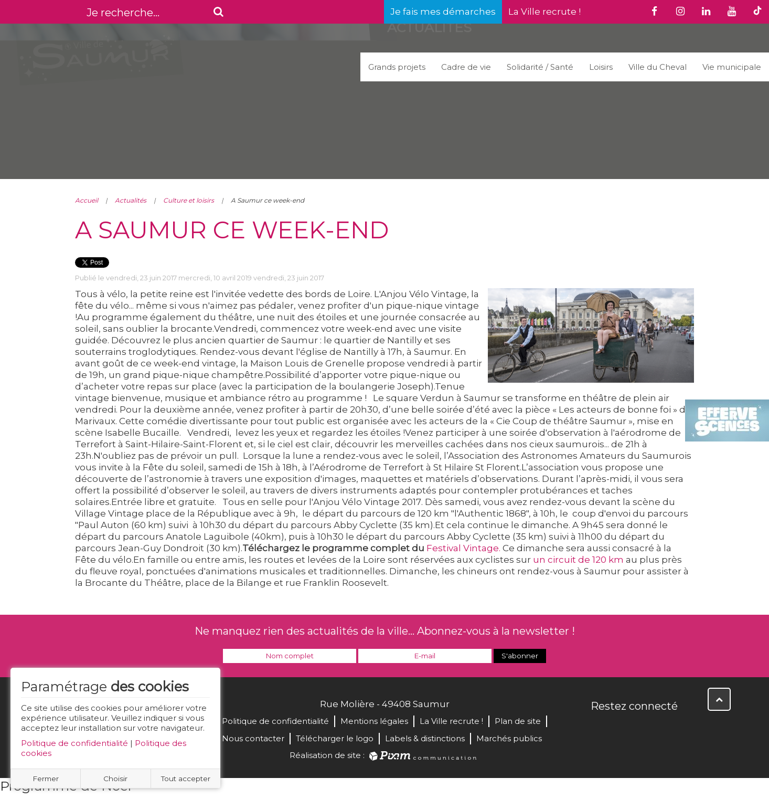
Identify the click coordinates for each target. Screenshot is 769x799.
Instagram (668, 728)
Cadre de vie (466, 67)
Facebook (599, 728)
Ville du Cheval (657, 67)
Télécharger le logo (334, 738)
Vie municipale (731, 67)
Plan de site (518, 721)
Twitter (622, 728)
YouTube (645, 728)
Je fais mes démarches (443, 11)
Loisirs (601, 67)
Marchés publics (509, 738)
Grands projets (396, 67)
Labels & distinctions (425, 738)
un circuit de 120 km (578, 559)
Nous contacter (253, 738)
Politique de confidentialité (74, 743)
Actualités (130, 200)
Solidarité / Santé (540, 67)
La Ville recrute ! (544, 11)
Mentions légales (374, 721)
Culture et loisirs (188, 200)
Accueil (86, 200)
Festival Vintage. (463, 548)
